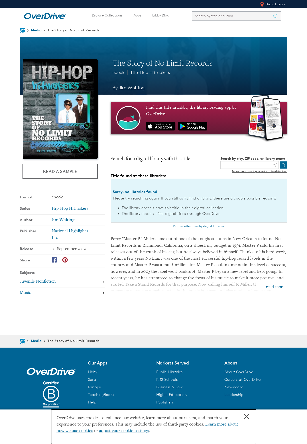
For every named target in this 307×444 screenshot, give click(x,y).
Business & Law (169, 387)
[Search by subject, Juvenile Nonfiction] (62, 281)
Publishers (165, 402)
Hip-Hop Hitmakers (150, 72)
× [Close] (246, 417)
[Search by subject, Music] (62, 292)
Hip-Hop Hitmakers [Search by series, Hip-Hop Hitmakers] (70, 208)
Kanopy (94, 387)
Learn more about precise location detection (259, 171)
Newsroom (233, 387)
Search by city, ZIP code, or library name (252, 158)
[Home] (44, 15)
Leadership (233, 394)
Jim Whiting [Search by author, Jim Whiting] (132, 87)
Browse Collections (107, 15)
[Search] (283, 165)
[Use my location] (275, 165)
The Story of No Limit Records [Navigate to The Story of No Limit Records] (73, 30)
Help (92, 402)
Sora (92, 379)
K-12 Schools (167, 379)
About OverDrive (238, 372)
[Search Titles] (277, 16)
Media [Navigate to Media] (36, 30)
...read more (274, 287)
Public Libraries (169, 372)
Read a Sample (60, 171)
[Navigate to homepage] (22, 30)
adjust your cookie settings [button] (124, 431)
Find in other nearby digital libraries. (199, 226)
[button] (119, 363)
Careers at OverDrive (242, 379)
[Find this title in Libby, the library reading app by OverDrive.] (199, 118)
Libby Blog (160, 15)
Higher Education (171, 394)
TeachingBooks (101, 394)
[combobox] (232, 16)
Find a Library (272, 4)
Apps (138, 15)
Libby (92, 372)
